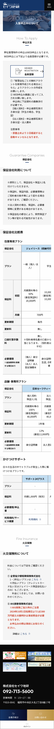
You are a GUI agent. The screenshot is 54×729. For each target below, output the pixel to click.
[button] (49, 5)
